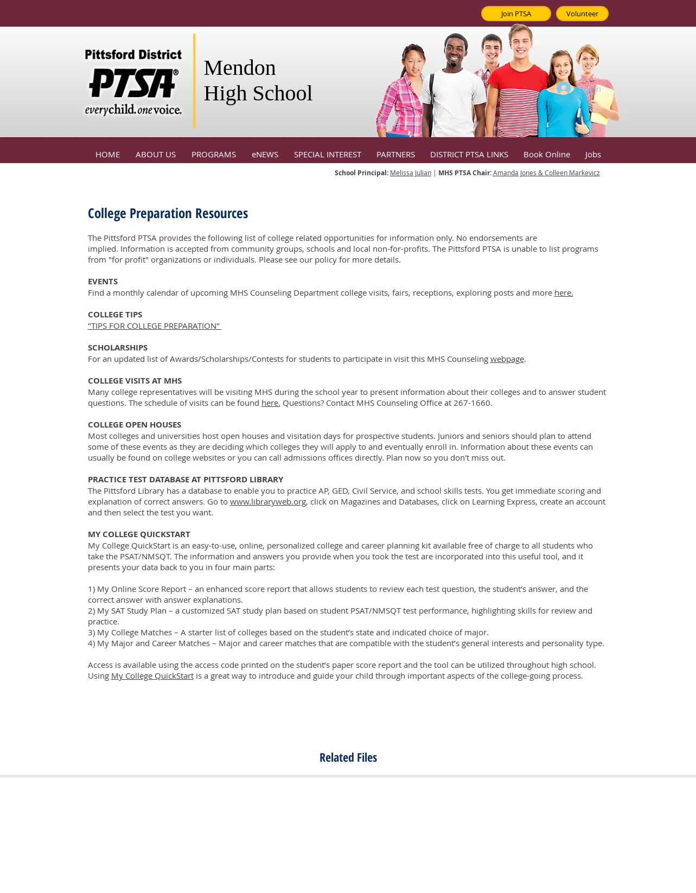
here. (563, 292)
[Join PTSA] (516, 13)
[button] (156, 149)
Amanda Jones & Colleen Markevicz (546, 172)
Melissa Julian (410, 172)
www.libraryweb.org (268, 501)
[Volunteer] (582, 13)
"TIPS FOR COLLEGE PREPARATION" (155, 325)
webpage (507, 358)
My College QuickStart (152, 675)
